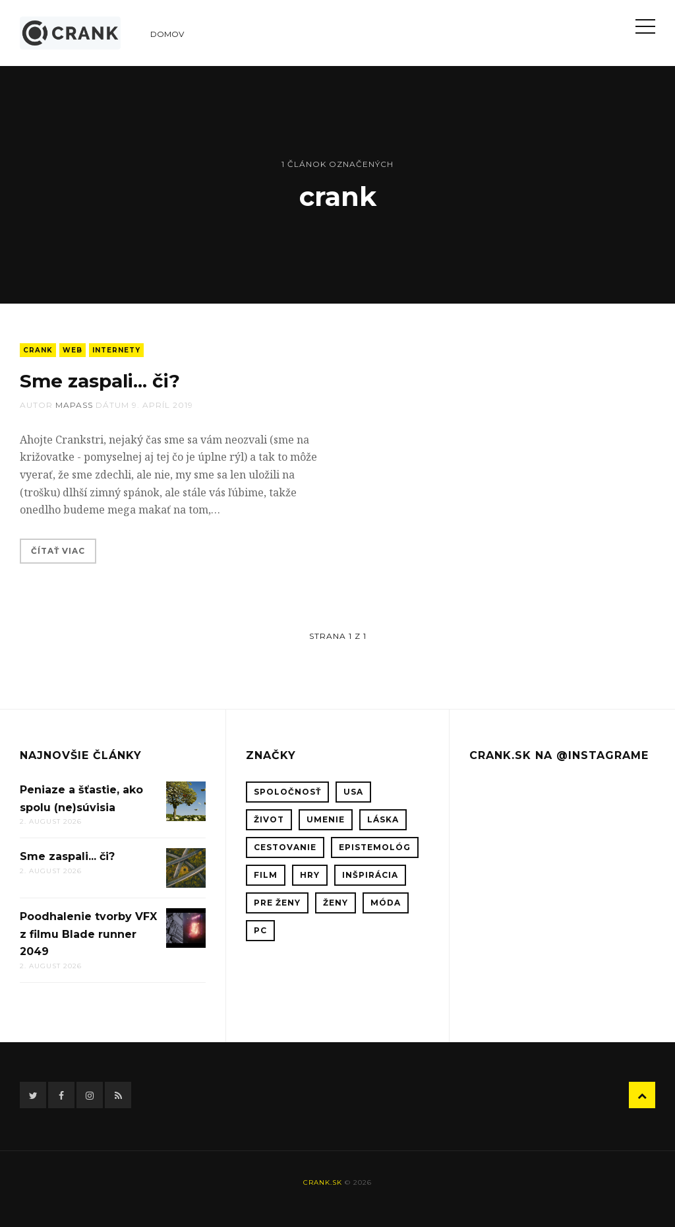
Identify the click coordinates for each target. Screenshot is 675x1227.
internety (116, 350)
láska (383, 819)
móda (385, 903)
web (72, 350)
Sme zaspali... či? (100, 381)
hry (310, 875)
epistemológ (375, 847)
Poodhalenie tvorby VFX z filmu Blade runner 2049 (88, 934)
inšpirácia (370, 875)
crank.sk (322, 1182)
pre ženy (277, 903)
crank (38, 350)
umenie (326, 819)
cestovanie (285, 847)
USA (353, 792)
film (266, 875)
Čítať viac (58, 551)
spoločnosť (287, 792)
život (269, 819)
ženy (335, 903)
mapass (74, 405)
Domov (167, 34)
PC (260, 930)
